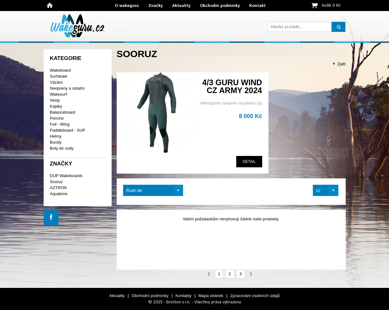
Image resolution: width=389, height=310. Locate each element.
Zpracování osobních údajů (255, 295)
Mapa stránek (210, 295)
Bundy (56, 142)
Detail (249, 161)
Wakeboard (60, 70)
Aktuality (181, 6)
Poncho (57, 118)
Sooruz (56, 181)
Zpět (341, 64)
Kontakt (257, 6)
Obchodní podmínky (220, 6)
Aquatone (59, 193)
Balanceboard (62, 112)
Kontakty (184, 295)
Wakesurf (58, 94)
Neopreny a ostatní (67, 88)
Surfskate (58, 76)
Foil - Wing (60, 124)
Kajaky (56, 106)
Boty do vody (62, 148)
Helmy (56, 136)
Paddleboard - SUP (67, 130)
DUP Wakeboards (66, 175)
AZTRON (58, 187)
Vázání (56, 82)
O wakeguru (127, 6)
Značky (155, 6)
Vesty (55, 100)
